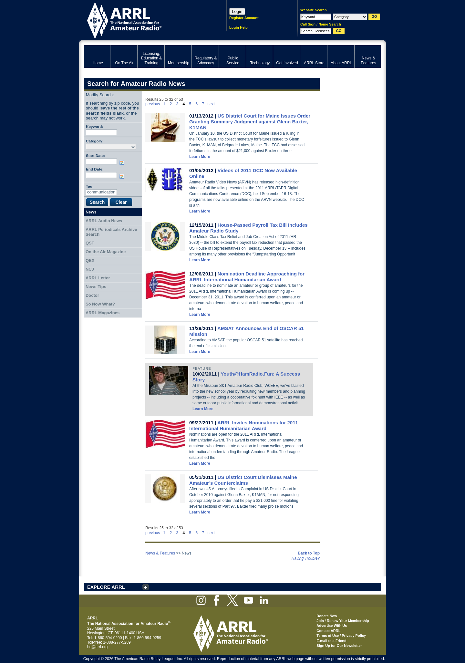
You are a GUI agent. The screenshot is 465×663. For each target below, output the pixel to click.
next (211, 104)
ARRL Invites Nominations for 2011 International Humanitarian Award (243, 425)
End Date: (95, 169)
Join (320, 621)
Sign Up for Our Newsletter (339, 645)
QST (90, 243)
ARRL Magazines (102, 312)
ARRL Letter (98, 277)
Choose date (123, 162)
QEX (90, 260)
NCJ (90, 269)
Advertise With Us (331, 625)
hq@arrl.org (97, 647)
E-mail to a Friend (331, 641)
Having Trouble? (306, 558)
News (91, 212)
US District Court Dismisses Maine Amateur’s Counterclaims (243, 480)
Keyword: (94, 126)
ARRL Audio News (104, 220)
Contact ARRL (328, 631)
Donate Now (326, 616)
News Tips (96, 286)
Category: (95, 141)
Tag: (90, 186)
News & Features (160, 553)
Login (237, 11)
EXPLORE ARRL (106, 587)
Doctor (92, 295)
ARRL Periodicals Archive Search (111, 232)
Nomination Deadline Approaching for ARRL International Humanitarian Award (247, 276)
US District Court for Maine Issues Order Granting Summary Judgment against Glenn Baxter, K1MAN (249, 121)
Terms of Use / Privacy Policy (341, 635)
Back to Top (309, 553)
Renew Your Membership (348, 621)
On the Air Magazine (106, 251)
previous (152, 104)
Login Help (238, 27)
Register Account (244, 18)
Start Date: (95, 155)
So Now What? (100, 304)
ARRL (147, 19)
